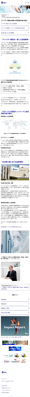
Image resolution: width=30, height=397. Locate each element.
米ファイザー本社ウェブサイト (8, 381)
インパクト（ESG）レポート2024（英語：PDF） (10, 337)
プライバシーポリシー (6, 390)
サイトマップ (4, 378)
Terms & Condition (5, 392)
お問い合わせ (4, 385)
